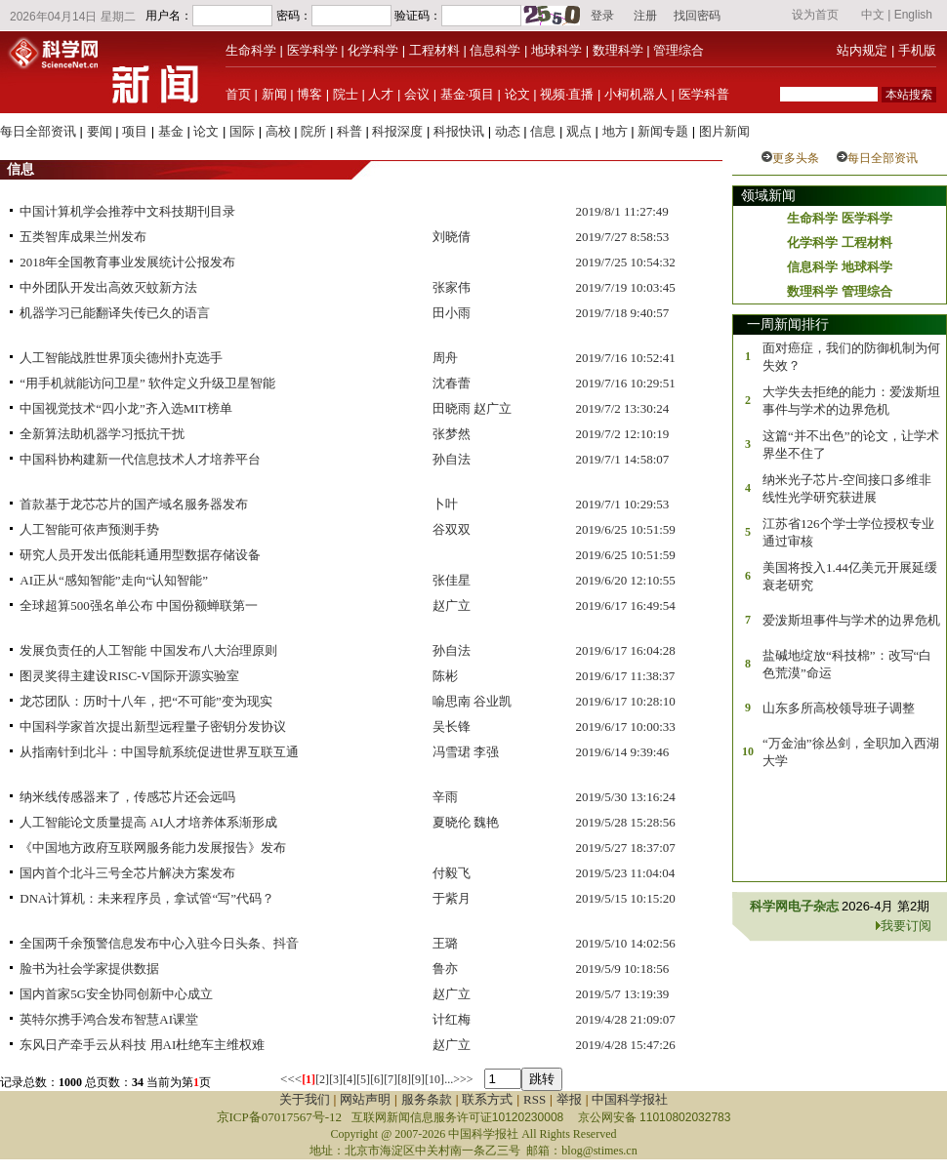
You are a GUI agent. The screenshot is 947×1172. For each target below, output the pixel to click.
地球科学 (556, 50)
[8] (404, 1079)
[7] (390, 1079)
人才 (380, 94)
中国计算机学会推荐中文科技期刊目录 (127, 211)
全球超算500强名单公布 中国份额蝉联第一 (139, 605)
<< (287, 1078)
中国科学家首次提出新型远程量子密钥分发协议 (153, 726)
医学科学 (312, 50)
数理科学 (618, 50)
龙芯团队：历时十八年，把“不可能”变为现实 (146, 701)
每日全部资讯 (38, 131)
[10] (434, 1079)
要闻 (99, 131)
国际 (242, 131)
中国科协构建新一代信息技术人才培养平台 (140, 459)
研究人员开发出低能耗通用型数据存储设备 (140, 554)
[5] (363, 1079)
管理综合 (678, 50)
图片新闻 (724, 131)
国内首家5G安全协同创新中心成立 (116, 994)
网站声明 (365, 1099)
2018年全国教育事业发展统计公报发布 (127, 262)
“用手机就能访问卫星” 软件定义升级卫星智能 (147, 383)
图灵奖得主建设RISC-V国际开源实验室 (129, 675)
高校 (278, 131)
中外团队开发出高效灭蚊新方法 (108, 287)
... (448, 1079)
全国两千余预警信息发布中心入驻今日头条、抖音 (159, 943)
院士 (345, 94)
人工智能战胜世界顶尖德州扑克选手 (121, 357)
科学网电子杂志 (796, 906)
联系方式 (487, 1099)
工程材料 (434, 50)
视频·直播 (567, 94)
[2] (322, 1079)
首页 (238, 94)
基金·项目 (467, 94)
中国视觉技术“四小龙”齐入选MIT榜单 (125, 408)
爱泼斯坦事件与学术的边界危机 (851, 620)
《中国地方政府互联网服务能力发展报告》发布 (153, 847)
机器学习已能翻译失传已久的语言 (115, 312)
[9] (418, 1079)
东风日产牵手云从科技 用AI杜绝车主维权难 (142, 1044)
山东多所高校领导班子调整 (838, 708)
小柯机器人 (636, 94)
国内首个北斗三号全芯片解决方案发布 (127, 873)
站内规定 (862, 50)
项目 (134, 131)
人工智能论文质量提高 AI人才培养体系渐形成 (148, 822)
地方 (615, 131)
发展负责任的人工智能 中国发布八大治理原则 (148, 650)
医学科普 (704, 94)
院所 (313, 131)
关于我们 (304, 1099)
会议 (417, 94)
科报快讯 (458, 131)
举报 (569, 1099)
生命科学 (251, 50)
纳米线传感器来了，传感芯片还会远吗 (127, 796)
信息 (543, 131)
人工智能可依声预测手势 (89, 529)
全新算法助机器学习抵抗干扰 (102, 433)
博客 (309, 94)
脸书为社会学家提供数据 (89, 968)
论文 (517, 94)
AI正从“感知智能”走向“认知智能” (114, 580)
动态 (507, 131)
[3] (336, 1079)
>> (467, 1079)
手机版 (917, 50)
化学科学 (373, 50)
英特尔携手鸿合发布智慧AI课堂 (109, 1019)
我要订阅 (906, 925)
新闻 (274, 94)
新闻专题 (663, 131)
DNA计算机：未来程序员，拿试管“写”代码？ (147, 898)
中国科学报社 (630, 1099)
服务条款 (426, 1099)
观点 (579, 131)
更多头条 (795, 158)
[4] (349, 1079)
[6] (377, 1079)
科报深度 (397, 131)
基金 (171, 131)
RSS (534, 1099)
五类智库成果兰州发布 (83, 236)
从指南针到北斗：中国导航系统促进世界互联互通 (159, 752)
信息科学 (495, 50)
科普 (349, 131)
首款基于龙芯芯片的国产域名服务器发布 (134, 504)
